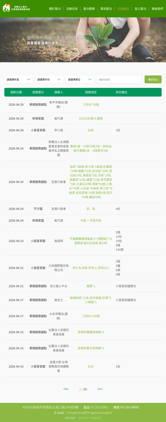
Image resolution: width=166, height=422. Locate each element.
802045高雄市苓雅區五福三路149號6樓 (50, 407)
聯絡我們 (157, 9)
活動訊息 (72, 9)
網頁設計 (84, 418)
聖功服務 (89, 9)
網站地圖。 (71, 418)
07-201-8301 (99, 407)
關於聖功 (55, 9)
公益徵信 (123, 9)
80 (85, 389)
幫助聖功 (106, 9)
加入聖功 (140, 9)
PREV (66, 389)
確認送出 (153, 79)
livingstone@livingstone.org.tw (89, 412)
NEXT (100, 389)
